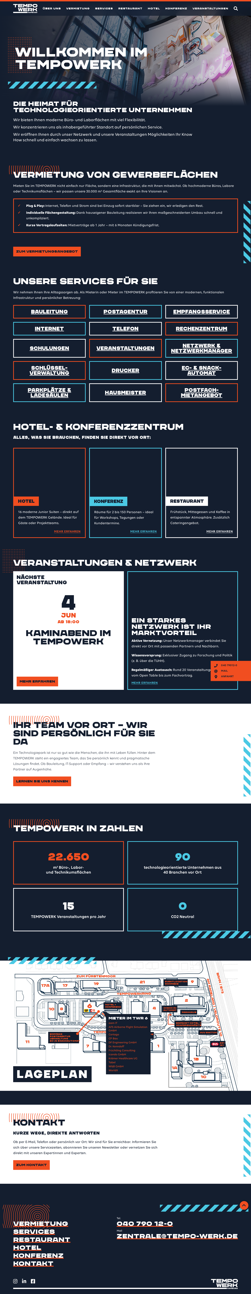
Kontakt (33, 1264)
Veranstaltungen (210, 8)
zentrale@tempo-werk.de (177, 1236)
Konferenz (176, 8)
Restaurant (130, 8)
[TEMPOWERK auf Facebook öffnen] (33, 1281)
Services (104, 8)
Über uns (52, 8)
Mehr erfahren (37, 681)
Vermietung (78, 8)
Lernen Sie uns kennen (42, 781)
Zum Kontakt (31, 1165)
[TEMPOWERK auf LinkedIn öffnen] (24, 1281)
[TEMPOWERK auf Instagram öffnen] (15, 1281)
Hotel (154, 8)
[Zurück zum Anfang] (244, 1205)
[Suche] (236, 8)
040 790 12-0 (145, 1224)
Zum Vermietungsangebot (47, 251)
